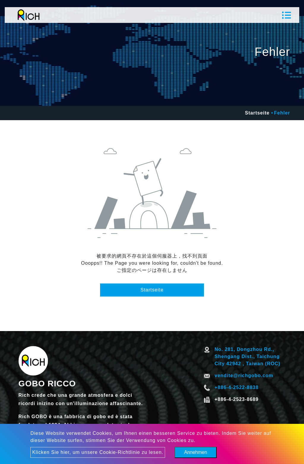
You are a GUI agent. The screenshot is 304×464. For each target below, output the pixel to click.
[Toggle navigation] (286, 15)
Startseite (257, 112)
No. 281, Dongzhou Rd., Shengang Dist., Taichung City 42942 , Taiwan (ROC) (247, 356)
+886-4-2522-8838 (237, 387)
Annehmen (195, 452)
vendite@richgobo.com (244, 375)
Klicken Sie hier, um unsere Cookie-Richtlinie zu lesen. (97, 452)
